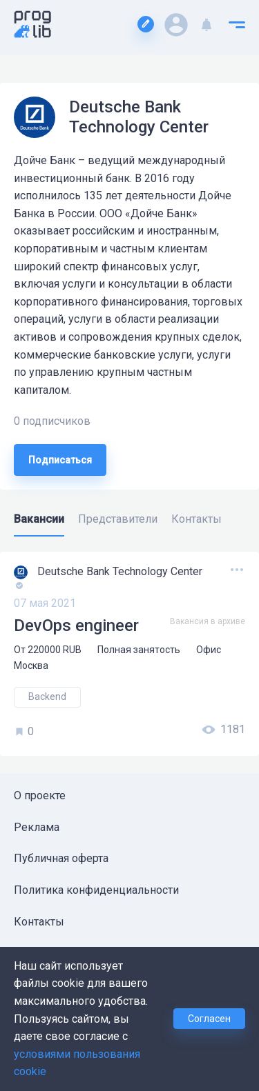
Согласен (209, 1018)
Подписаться (60, 460)
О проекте (40, 795)
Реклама (36, 827)
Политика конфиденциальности (96, 890)
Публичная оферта (61, 858)
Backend (47, 696)
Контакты (39, 921)
